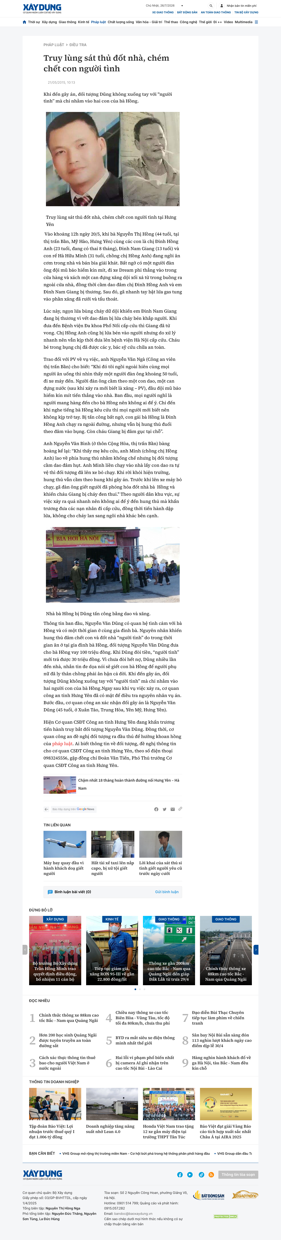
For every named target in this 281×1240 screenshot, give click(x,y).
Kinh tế (83, 22)
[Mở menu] (256, 22)
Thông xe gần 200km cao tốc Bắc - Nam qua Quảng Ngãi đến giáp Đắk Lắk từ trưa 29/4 (168, 971)
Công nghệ (188, 22)
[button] (135, 989)
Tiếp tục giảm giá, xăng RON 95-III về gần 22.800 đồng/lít (112, 974)
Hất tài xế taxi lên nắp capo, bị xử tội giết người (112, 868)
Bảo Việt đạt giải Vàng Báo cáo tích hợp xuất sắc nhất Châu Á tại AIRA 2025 (225, 1132)
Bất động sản (187, 12)
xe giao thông (163, 12)
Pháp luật (98, 22)
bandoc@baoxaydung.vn (133, 1214)
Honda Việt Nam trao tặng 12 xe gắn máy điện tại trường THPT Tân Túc (168, 1132)
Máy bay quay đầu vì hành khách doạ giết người (63, 868)
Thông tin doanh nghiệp (54, 1082)
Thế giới (205, 22)
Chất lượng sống (121, 22)
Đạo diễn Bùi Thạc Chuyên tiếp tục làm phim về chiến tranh (218, 1018)
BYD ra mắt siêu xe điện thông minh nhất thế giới (145, 1040)
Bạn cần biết (42, 1153)
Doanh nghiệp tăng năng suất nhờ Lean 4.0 (110, 1129)
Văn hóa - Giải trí (149, 22)
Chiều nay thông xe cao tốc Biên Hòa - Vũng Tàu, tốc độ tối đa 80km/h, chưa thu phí (142, 1018)
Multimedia (243, 22)
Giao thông (67, 22)
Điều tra (78, 45)
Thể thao (171, 22)
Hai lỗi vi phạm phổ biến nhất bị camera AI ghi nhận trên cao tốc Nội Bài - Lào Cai (144, 1063)
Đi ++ (218, 22)
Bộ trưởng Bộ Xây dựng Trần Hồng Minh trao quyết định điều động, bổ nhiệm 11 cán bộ (55, 971)
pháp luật (62, 744)
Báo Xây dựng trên (74, 809)
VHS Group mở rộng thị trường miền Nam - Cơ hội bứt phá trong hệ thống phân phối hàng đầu (136, 1153)
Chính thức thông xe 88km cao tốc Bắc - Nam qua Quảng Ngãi (226, 974)
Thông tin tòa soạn (238, 1175)
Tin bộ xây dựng (246, 12)
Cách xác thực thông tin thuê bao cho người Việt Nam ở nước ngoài (67, 1063)
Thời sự (34, 22)
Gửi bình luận (167, 892)
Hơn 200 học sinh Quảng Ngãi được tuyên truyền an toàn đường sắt (68, 1040)
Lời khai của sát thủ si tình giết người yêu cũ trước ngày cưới (160, 868)
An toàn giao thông (216, 12)
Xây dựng (49, 22)
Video (228, 22)
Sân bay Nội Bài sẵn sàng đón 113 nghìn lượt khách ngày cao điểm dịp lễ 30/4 (222, 1040)
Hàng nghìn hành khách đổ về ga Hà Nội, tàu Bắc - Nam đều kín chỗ (221, 1063)
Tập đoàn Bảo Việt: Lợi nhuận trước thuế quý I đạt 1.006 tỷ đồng (51, 1132)
